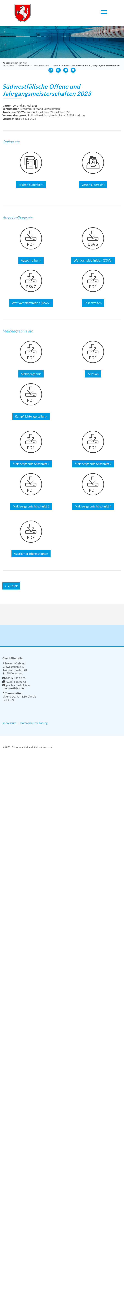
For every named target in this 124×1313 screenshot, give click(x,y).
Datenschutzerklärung (34, 723)
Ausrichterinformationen (31, 553)
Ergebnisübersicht (31, 184)
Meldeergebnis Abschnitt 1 (31, 464)
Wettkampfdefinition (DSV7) (31, 303)
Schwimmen (24, 65)
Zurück (13, 586)
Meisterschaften (41, 65)
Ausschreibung (31, 260)
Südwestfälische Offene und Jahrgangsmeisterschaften (91, 65)
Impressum (9, 723)
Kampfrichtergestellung (31, 416)
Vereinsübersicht (93, 184)
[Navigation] (103, 12)
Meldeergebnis (31, 374)
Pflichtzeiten (93, 303)
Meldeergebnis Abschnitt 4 (93, 506)
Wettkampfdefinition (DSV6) (93, 260)
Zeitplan (93, 374)
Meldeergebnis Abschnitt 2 (93, 464)
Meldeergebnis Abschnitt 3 (31, 506)
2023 (55, 65)
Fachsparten (8, 65)
